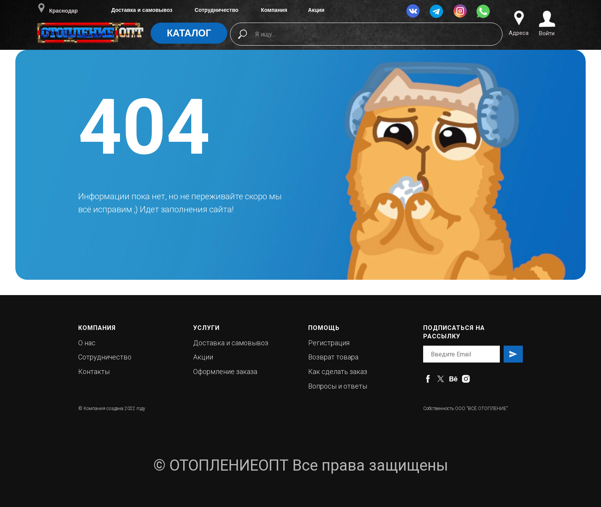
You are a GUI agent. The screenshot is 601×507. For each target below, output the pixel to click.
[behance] (453, 379)
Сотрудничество (216, 10)
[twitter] (440, 379)
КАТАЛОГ (189, 33)
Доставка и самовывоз (141, 10)
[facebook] (428, 379)
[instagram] (466, 379)
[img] (90, 37)
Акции (316, 10)
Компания (274, 10)
